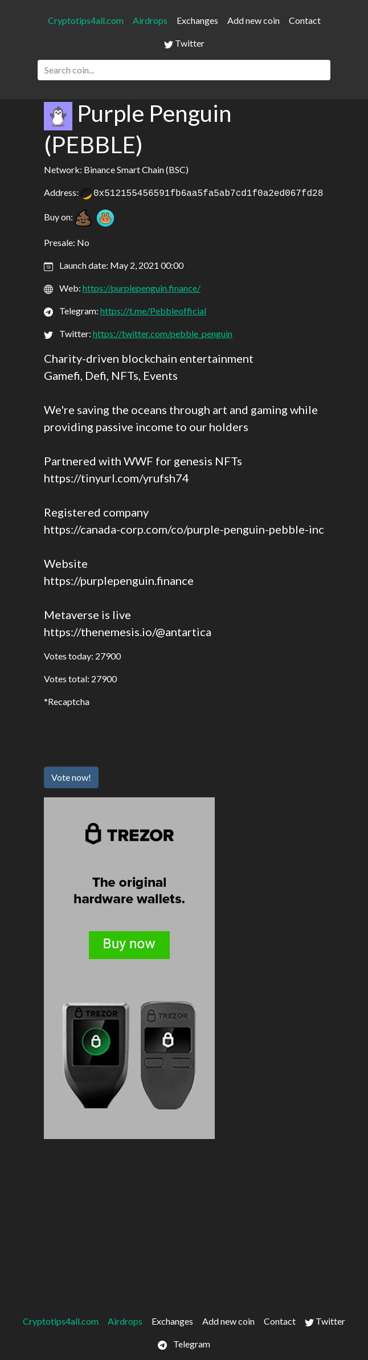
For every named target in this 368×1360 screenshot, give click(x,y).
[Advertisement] (184, 1224)
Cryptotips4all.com (86, 20)
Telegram (184, 1344)
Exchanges (197, 20)
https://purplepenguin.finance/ (142, 287)
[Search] (184, 70)
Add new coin (253, 20)
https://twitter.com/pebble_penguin (162, 333)
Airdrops (150, 20)
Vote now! (71, 777)
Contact (305, 20)
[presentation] (130, 735)
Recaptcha (68, 701)
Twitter (184, 43)
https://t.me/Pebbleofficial (153, 310)
